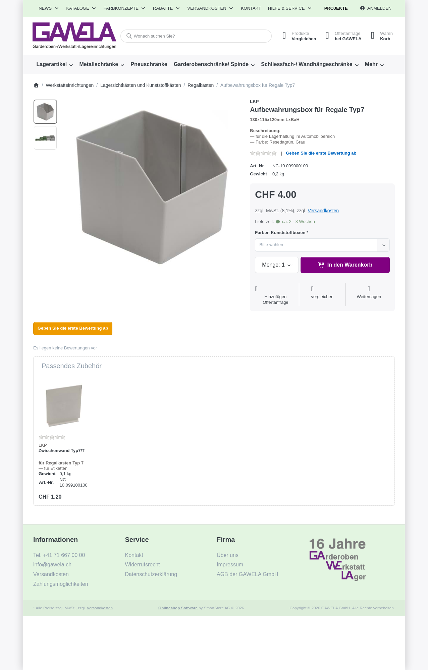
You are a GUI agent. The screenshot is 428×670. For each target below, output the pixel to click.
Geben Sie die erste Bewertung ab (321, 153)
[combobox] (195, 36)
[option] (45, 111)
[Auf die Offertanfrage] (275, 295)
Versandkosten (323, 210)
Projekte (336, 8)
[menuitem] (54, 64)
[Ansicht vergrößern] (151, 187)
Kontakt (251, 8)
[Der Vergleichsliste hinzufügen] (322, 295)
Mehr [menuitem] (371, 64)
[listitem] (151, 187)
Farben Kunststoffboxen (280, 232)
